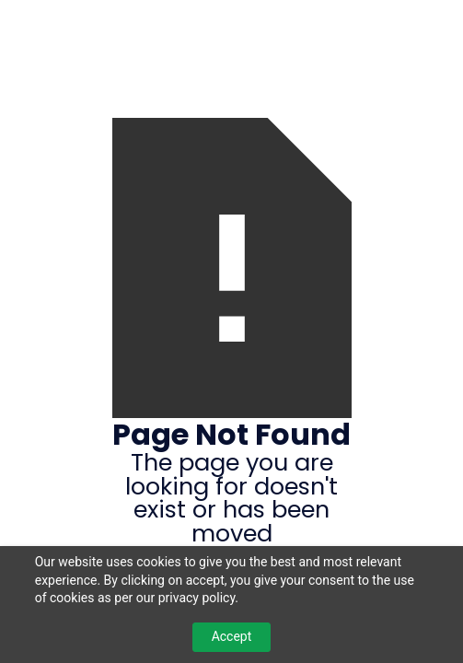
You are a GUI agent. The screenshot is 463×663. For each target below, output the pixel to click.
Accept (232, 636)
